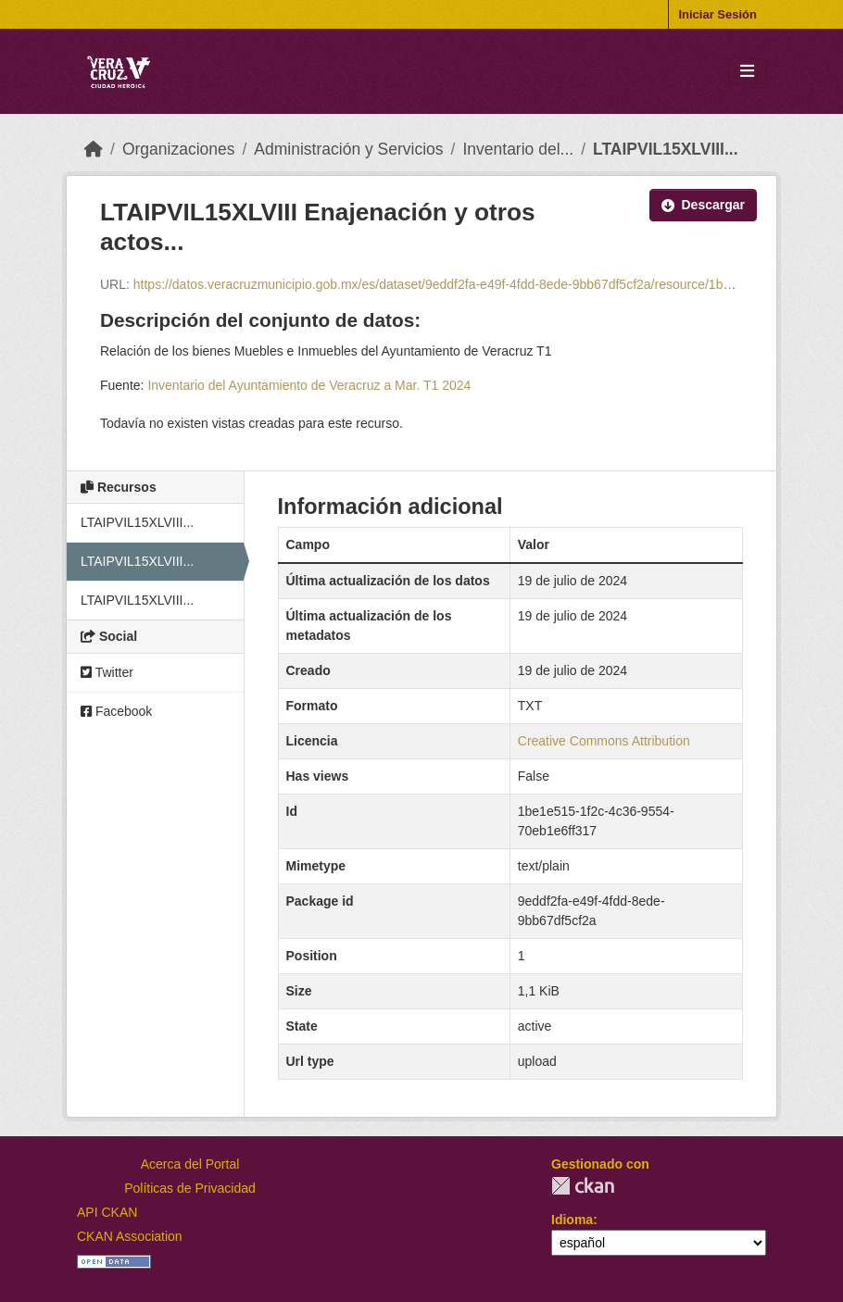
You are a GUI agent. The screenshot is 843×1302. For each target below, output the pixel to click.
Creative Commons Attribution (604, 740)
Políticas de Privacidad (190, 1188)
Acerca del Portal (190, 1164)
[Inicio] (93, 149)
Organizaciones (178, 149)
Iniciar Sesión (717, 14)
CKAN (582, 1186)
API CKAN (107, 1212)
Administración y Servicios (348, 149)
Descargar (703, 204)
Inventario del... (517, 149)
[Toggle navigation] (747, 71)
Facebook (116, 711)
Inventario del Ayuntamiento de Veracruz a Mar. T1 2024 (309, 385)
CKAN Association (129, 1236)
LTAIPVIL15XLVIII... (665, 149)
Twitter (107, 672)
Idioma (572, 1219)
